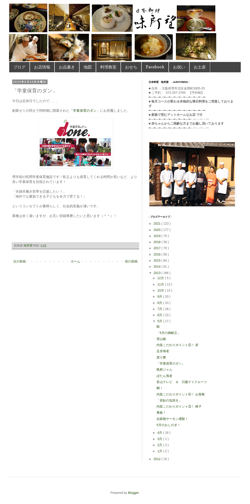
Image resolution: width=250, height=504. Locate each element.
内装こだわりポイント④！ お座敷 (181, 394)
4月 (160, 432)
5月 (160, 321)
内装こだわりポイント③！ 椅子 (179, 406)
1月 (160, 451)
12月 (161, 278)
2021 (157, 223)
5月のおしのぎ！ (168, 425)
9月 (160, 296)
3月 (160, 439)
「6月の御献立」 (170, 333)
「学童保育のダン (83, 110)
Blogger (133, 493)
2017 (157, 248)
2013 (157, 273)
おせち (131, 67)
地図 (88, 67)
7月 (160, 309)
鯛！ (160, 388)
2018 (157, 242)
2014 (157, 266)
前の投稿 (131, 261)
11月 (161, 284)
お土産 (200, 67)
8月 (160, 303)
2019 (157, 236)
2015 (157, 260)
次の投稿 (19, 261)
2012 (157, 459)
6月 (160, 315)
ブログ (19, 67)
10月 (161, 290)
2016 (157, 254)
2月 (160, 445)
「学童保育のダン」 (171, 363)
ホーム (75, 261)
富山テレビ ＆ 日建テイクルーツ (182, 382)
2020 (157, 230)
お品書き (67, 67)
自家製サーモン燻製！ (172, 419)
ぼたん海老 (164, 376)
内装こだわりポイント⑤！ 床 (177, 345)
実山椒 (161, 339)
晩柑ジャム (164, 369)
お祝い (179, 67)
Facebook (155, 66)
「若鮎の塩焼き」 (169, 400)
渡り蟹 (161, 357)
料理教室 (108, 67)
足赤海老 (163, 351)
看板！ (161, 412)
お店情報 (42, 67)
